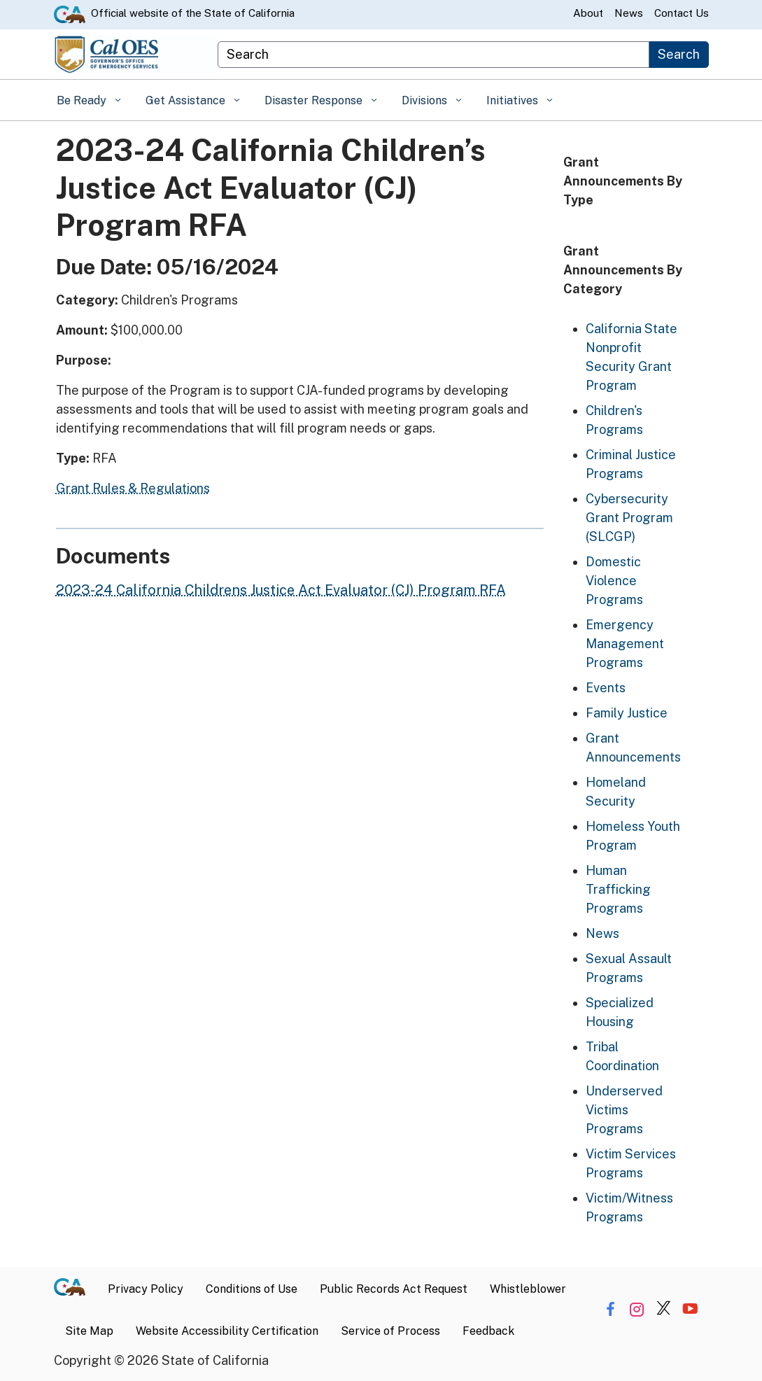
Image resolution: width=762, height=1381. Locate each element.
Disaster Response (314, 100)
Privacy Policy (145, 1289)
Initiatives (513, 100)
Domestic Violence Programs (614, 580)
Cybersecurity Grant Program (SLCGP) (629, 517)
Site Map (89, 1331)
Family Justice (627, 713)
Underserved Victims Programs (624, 1110)
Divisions (426, 100)
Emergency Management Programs (625, 643)
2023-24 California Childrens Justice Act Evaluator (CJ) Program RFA (281, 590)
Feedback (488, 1331)
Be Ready (83, 100)
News (628, 13)
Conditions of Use (251, 1289)
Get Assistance (187, 100)
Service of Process (390, 1331)
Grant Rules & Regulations (133, 488)
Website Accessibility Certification (227, 1331)
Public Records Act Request (393, 1289)
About (588, 13)
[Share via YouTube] (690, 1309)
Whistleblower (528, 1289)
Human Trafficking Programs (618, 889)
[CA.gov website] (69, 13)
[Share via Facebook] (610, 1309)
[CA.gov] (75, 1289)
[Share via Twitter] (664, 1309)
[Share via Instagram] (637, 1309)
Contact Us (681, 13)
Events (606, 687)
